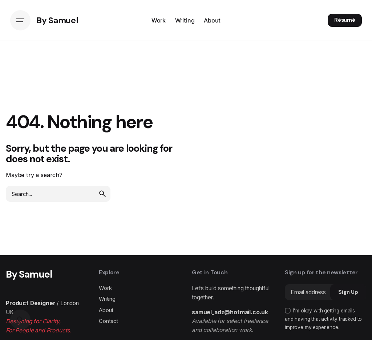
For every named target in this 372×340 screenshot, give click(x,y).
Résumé (344, 20)
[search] (102, 194)
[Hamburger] (20, 20)
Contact (108, 321)
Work (105, 288)
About (106, 310)
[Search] (20, 320)
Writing (107, 299)
